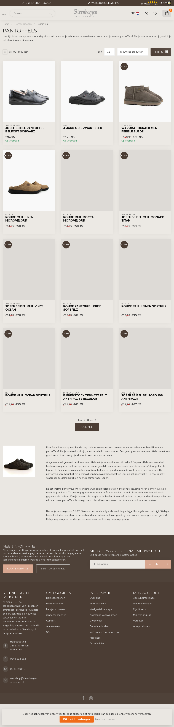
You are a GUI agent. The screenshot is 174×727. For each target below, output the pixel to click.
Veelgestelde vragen (101, 609)
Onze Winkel (97, 643)
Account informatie (144, 598)
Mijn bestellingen (142, 603)
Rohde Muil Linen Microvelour (19, 219)
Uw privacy (96, 620)
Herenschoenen (23, 24)
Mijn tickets (139, 609)
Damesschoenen (55, 598)
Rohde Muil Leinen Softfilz (144, 306)
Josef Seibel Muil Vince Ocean (24, 308)
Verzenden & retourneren (104, 632)
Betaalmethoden (99, 626)
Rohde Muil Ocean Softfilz (27, 395)
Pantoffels (42, 24)
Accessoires (53, 626)
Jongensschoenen (56, 615)
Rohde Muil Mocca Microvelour (78, 219)
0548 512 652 (18, 659)
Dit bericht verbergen (76, 719)
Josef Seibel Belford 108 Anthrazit (142, 397)
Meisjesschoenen (56, 609)
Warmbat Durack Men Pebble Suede (139, 130)
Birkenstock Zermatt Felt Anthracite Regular (85, 397)
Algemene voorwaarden (103, 615)
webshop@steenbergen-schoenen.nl (24, 680)
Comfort (50, 620)
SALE (49, 632)
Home (6, 24)
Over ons (95, 598)
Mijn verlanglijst (142, 615)
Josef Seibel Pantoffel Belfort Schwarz (24, 130)
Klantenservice (17, 568)
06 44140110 (17, 669)
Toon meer (87, 427)
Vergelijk (138, 620)
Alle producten (141, 626)
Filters (161, 52)
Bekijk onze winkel (53, 568)
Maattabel (95, 637)
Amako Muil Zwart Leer (82, 128)
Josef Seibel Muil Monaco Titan (142, 219)
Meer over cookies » (105, 719)
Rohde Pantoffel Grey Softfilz (82, 308)
